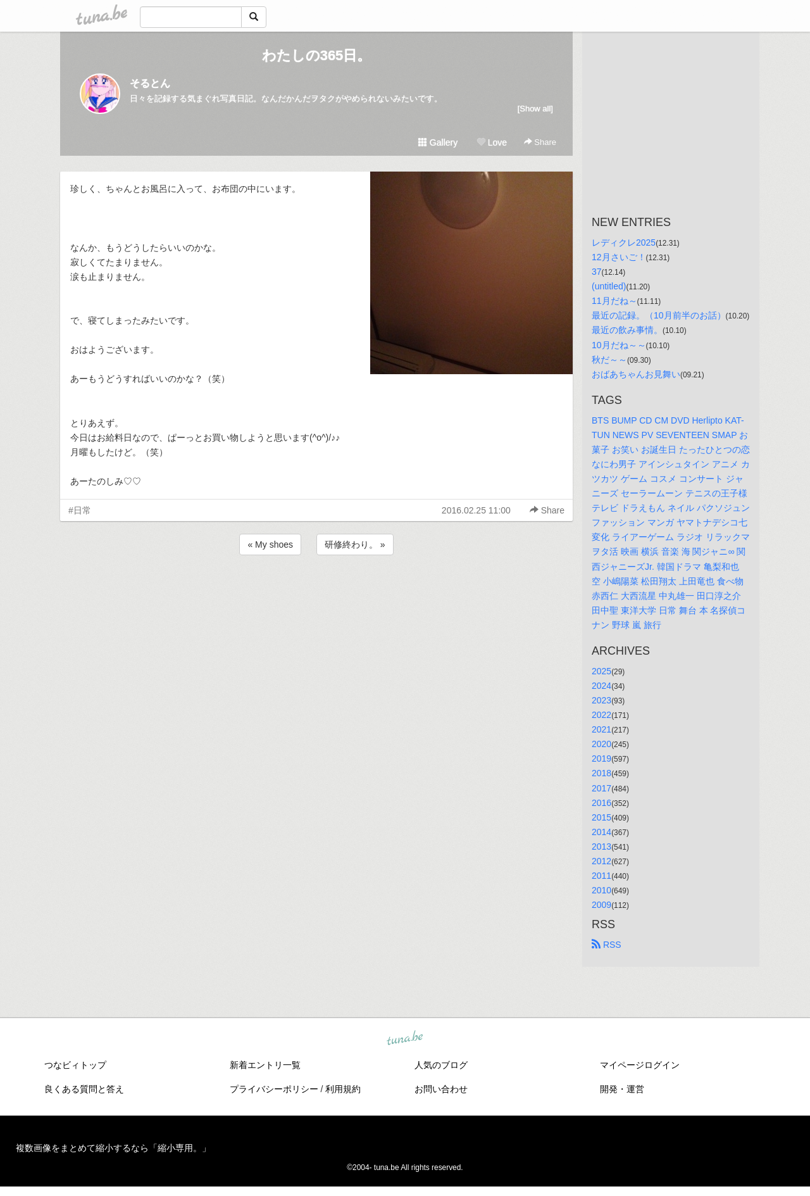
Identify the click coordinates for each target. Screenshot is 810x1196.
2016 (601, 803)
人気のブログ (441, 1065)
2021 (601, 729)
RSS (606, 945)
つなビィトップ (75, 1065)
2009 (601, 905)
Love (492, 142)
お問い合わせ (441, 1089)
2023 (601, 700)
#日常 (79, 510)
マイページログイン (640, 1065)
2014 (601, 832)
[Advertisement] (316, 591)
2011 (601, 876)
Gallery (438, 142)
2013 (601, 846)
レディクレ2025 (624, 242)
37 (597, 272)
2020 (601, 744)
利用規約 (343, 1089)
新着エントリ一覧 (265, 1065)
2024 (601, 686)
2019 (601, 758)
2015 (601, 817)
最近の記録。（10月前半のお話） (659, 315)
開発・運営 (622, 1089)
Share (540, 142)
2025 (601, 671)
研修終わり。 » (355, 544)
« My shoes (270, 544)
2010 (601, 890)
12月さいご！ (619, 257)
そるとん (150, 83)
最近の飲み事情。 (627, 330)
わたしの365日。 (316, 55)
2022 (601, 715)
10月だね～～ (619, 345)
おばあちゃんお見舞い (636, 374)
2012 (601, 861)
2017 (601, 788)
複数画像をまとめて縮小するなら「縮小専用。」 (113, 1148)
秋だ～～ (609, 360)
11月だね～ (614, 301)
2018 (601, 773)
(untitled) (609, 286)
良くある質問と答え (84, 1089)
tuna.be (404, 1039)
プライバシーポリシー (274, 1089)
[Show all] (535, 108)
